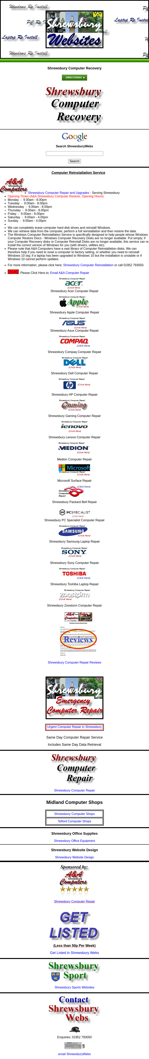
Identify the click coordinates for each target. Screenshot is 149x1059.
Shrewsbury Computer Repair (74, 901)
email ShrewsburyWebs (74, 1054)
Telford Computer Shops (74, 821)
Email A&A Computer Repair (69, 272)
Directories (74, 77)
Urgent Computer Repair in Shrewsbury (74, 726)
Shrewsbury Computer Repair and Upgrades (58, 192)
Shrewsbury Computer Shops (74, 814)
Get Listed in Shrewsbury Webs (74, 953)
